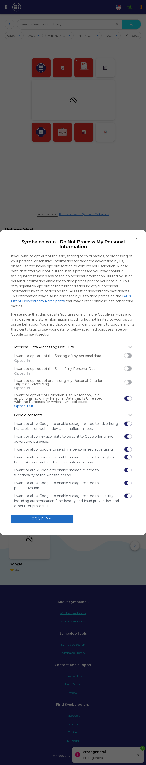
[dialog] (73, 382)
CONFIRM (42, 519)
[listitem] (73, 347)
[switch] (128, 355)
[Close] (136, 238)
